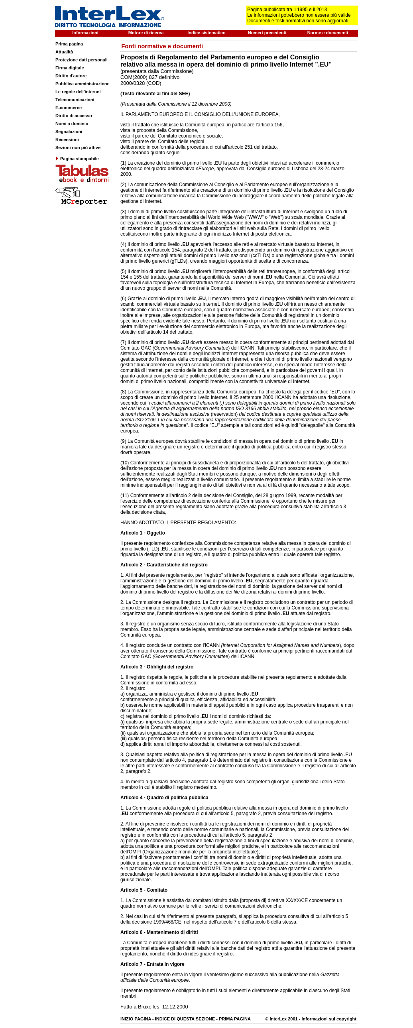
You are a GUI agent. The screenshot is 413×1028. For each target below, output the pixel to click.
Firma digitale (69, 67)
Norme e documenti (327, 32)
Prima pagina (69, 43)
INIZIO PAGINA (135, 1018)
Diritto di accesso (73, 115)
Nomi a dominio (71, 123)
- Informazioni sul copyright (327, 1018)
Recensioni (67, 139)
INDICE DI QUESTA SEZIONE (185, 1018)
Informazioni (85, 32)
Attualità (64, 51)
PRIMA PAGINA (235, 1018)
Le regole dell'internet (78, 91)
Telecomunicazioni (74, 99)
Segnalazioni (68, 131)
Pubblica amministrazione (82, 83)
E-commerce (68, 107)
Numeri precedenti (267, 32)
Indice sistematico (206, 32)
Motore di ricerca (146, 32)
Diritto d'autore (71, 75)
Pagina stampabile (77, 158)
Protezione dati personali (81, 59)
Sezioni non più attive (77, 147)
